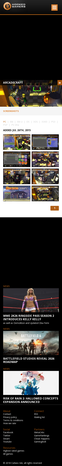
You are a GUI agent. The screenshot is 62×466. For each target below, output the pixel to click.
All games (8, 453)
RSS (36, 413)
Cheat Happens (42, 438)
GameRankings (41, 435)
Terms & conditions (13, 420)
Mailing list (39, 417)
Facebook (8, 432)
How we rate (9, 423)
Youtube (7, 441)
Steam (6, 438)
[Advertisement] (29, 47)
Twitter (6, 435)
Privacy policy (10, 417)
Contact (7, 413)
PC (4, 121)
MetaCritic (39, 432)
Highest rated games (13, 450)
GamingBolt (40, 441)
